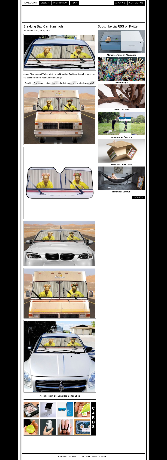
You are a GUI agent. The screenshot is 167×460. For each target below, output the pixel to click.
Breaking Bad (66, 74)
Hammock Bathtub (121, 192)
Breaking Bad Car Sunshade (44, 26)
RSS (121, 26)
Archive (120, 2)
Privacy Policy (100, 456)
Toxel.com (30, 2)
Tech (74, 2)
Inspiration (60, 2)
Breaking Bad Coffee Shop (67, 396)
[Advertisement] (83, 15)
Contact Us (136, 2)
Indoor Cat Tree (121, 109)
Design (45, 2)
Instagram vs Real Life (121, 137)
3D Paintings (121, 82)
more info (88, 83)
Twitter (134, 26)
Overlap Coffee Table (121, 164)
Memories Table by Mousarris (121, 55)
